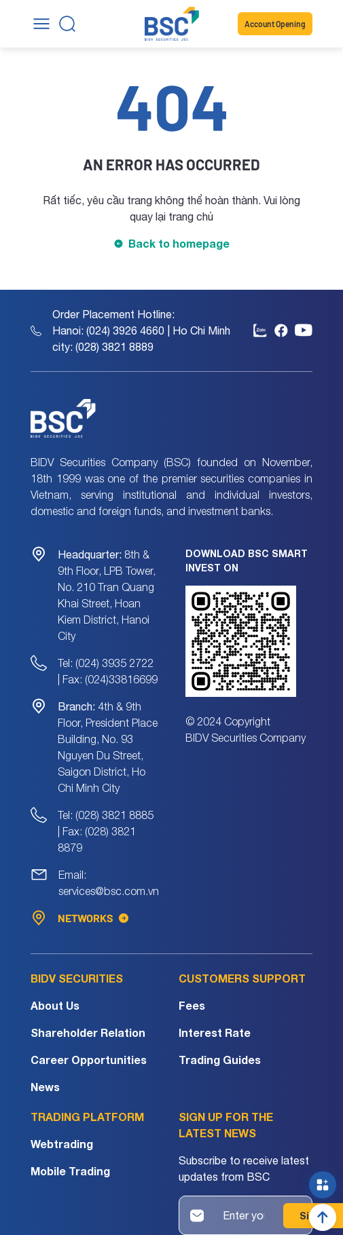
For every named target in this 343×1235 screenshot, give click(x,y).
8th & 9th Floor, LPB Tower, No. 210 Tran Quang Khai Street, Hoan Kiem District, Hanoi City (107, 595)
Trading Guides (220, 1059)
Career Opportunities (89, 1059)
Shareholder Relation (88, 1032)
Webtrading (62, 1143)
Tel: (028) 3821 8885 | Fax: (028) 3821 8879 (106, 831)
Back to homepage (179, 243)
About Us (55, 1005)
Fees (192, 1005)
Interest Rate (215, 1032)
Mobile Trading (70, 1170)
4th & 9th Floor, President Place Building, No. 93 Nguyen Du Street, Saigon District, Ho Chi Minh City (108, 747)
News (45, 1086)
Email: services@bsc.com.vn (108, 883)
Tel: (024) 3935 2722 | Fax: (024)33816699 (108, 671)
